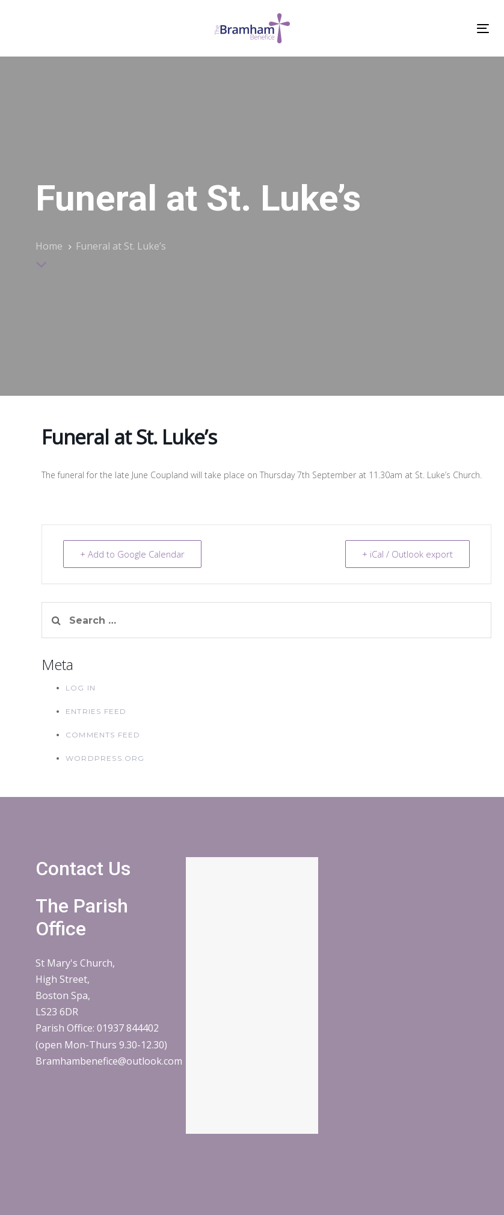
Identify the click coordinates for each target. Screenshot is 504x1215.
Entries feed (96, 711)
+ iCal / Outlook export (406, 554)
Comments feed (103, 734)
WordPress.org (105, 758)
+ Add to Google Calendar (133, 554)
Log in (81, 687)
